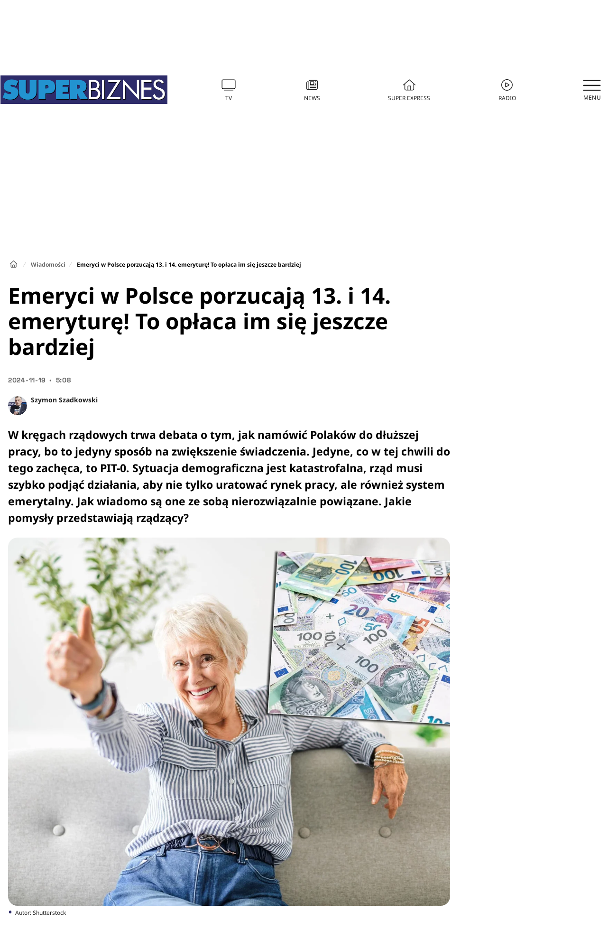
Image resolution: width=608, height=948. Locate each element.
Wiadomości (48, 264)
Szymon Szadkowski (64, 399)
